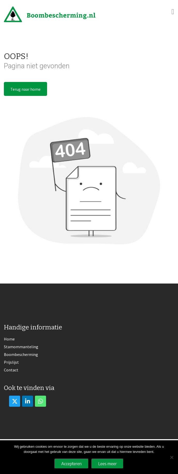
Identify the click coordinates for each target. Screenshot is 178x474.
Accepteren (71, 463)
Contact (11, 369)
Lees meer (107, 463)
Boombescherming (21, 354)
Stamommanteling (21, 346)
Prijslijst (11, 362)
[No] (171, 457)
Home (9, 339)
